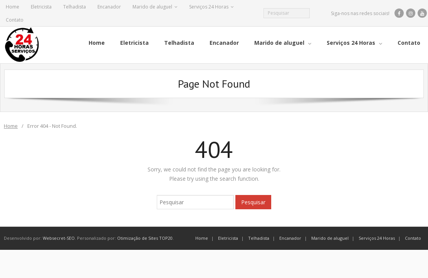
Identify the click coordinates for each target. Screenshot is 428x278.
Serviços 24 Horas (208, 6)
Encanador (109, 6)
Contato (14, 20)
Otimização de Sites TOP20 (145, 238)
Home (12, 6)
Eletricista (41, 6)
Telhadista (74, 6)
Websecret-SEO (59, 238)
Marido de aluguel (152, 6)
